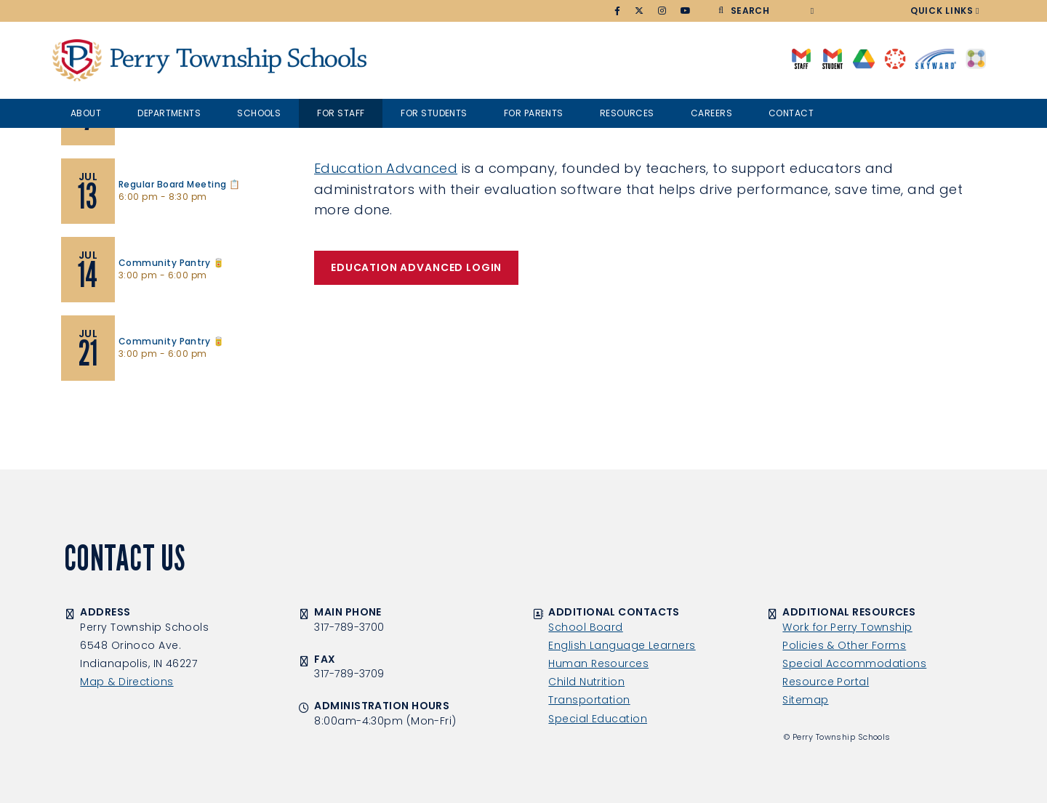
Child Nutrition (586, 681)
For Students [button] (434, 113)
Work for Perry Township (847, 627)
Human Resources (598, 663)
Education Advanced (385, 168)
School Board (585, 627)
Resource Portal (825, 681)
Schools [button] (259, 113)
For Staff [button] (340, 113)
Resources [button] (627, 113)
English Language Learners (621, 645)
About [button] (86, 113)
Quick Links (942, 10)
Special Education (597, 718)
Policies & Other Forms (844, 645)
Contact (791, 113)
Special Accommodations (854, 663)
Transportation (589, 700)
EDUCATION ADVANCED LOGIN (416, 267)
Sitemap (805, 700)
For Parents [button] (533, 113)
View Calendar (102, 403)
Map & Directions (126, 681)
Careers (711, 113)
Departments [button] (169, 113)
